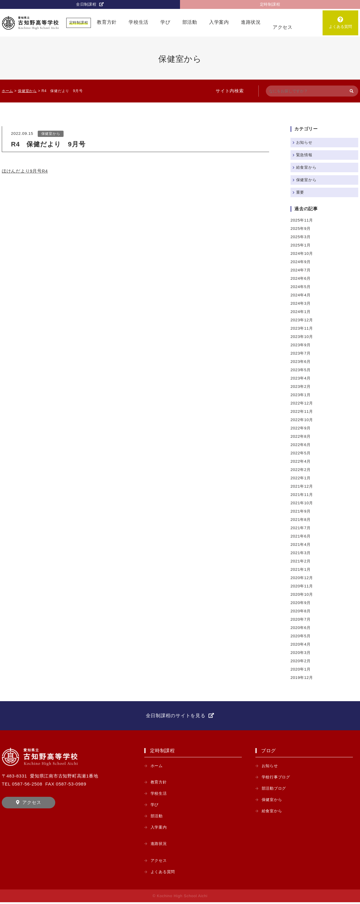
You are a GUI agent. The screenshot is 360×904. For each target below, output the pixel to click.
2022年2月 (301, 469)
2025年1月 (301, 245)
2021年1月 (301, 569)
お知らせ (305, 142)
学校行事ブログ (277, 779)
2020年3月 (301, 652)
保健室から (50, 134)
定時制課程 (270, 4)
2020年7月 (301, 619)
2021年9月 (301, 511)
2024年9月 (301, 262)
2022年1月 (301, 478)
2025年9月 (301, 228)
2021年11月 (302, 494)
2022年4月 (301, 461)
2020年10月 (302, 594)
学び (165, 22)
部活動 (189, 22)
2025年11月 (302, 220)
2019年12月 (302, 677)
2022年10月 (302, 420)
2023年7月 (301, 353)
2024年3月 (301, 303)
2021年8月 (301, 519)
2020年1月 (301, 669)
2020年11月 (302, 586)
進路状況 (251, 22)
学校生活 (139, 22)
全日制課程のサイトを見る (175, 716)
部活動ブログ (275, 790)
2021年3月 (301, 553)
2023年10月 (302, 336)
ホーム (157, 767)
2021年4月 (301, 544)
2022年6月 (301, 444)
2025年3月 (301, 237)
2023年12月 (302, 320)
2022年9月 (301, 428)
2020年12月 (302, 578)
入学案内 (219, 22)
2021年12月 (302, 486)
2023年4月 (301, 378)
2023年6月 (301, 361)
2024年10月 (302, 253)
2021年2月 (301, 561)
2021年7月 (301, 528)
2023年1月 (301, 395)
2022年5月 (301, 453)
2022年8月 (301, 436)
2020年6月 (301, 627)
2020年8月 (301, 611)
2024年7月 (301, 270)
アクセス (283, 27)
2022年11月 (302, 411)
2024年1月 (301, 311)
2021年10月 (302, 503)
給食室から (307, 167)
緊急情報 (305, 155)
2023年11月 (302, 328)
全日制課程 (86, 4)
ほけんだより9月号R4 (25, 171)
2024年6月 (301, 278)
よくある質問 (340, 27)
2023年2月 (301, 386)
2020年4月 (301, 644)
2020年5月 (301, 636)
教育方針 (107, 22)
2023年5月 (301, 370)
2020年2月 (301, 661)
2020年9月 (301, 602)
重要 (300, 192)
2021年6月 (301, 536)
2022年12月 (302, 403)
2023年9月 (301, 345)
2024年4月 (301, 295)
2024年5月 (301, 287)
